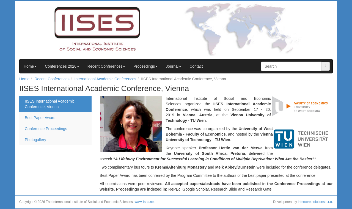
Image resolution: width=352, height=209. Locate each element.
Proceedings (145, 66)
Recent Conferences (106, 66)
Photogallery (35, 140)
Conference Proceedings (46, 129)
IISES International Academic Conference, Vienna (50, 104)
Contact (196, 66)
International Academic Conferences (105, 79)
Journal (173, 66)
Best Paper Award (40, 118)
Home (30, 66)
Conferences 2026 (62, 66)
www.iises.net (145, 202)
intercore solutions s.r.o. (315, 202)
